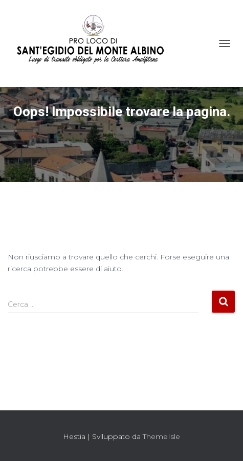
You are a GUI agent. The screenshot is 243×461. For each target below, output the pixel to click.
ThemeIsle (161, 436)
